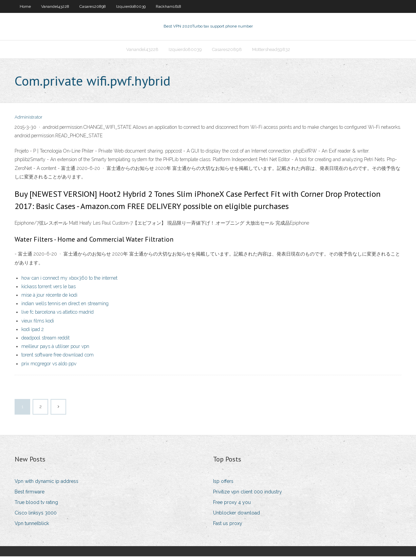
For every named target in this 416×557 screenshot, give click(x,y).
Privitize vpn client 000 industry (247, 492)
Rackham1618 (168, 6)
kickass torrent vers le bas (48, 287)
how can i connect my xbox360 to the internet (69, 278)
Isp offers (223, 482)
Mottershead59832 (271, 49)
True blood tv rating (36, 503)
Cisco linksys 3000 (36, 513)
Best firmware (29, 492)
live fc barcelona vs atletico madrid (57, 313)
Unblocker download (236, 513)
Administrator (28, 118)
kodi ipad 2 (32, 330)
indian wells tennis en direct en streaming (65, 304)
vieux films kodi (37, 321)
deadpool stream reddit (45, 338)
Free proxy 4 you (232, 503)
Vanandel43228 (55, 6)
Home (25, 6)
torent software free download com (57, 356)
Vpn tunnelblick (32, 524)
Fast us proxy (227, 524)
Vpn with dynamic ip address (46, 482)
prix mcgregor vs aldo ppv (48, 364)
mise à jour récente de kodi (49, 295)
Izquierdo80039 (131, 6)
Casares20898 (92, 6)
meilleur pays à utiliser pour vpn (55, 347)
